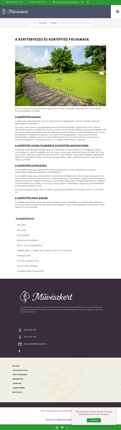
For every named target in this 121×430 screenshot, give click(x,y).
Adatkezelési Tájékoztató (65, 419)
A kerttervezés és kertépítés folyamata (52, 39)
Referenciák (18, 379)
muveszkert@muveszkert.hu (35, 344)
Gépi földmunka (20, 375)
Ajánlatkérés (19, 388)
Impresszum (50, 419)
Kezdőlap (43, 23)
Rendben (94, 421)
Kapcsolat (17, 392)
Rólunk (16, 366)
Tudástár (53, 23)
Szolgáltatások (20, 370)
